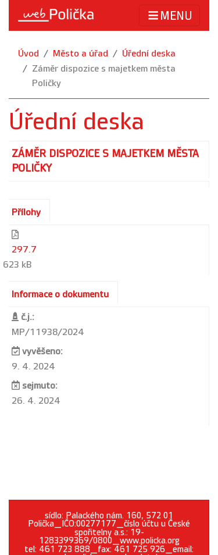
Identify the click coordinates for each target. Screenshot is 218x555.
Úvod (28, 53)
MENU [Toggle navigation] (169, 15)
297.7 (24, 249)
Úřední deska (149, 53)
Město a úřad (80, 53)
